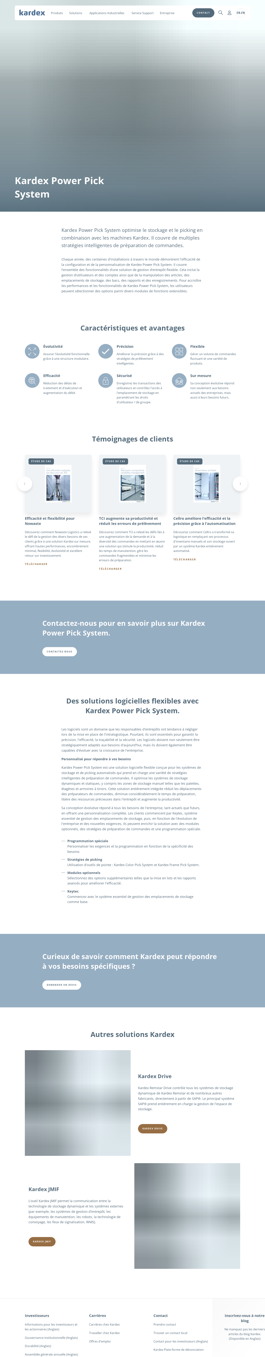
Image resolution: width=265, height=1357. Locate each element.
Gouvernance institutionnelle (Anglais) (51, 1338)
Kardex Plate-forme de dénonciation (178, 1350)
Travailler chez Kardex (104, 1333)
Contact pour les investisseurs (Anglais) (180, 1342)
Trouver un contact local (170, 1333)
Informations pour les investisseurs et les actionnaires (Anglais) (51, 1327)
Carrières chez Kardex (104, 1325)
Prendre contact (164, 1325)
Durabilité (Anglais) (38, 1346)
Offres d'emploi (100, 1342)
